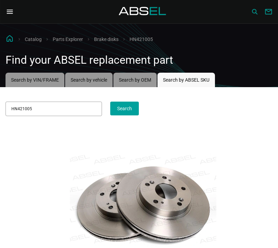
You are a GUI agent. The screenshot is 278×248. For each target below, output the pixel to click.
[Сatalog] (254, 12)
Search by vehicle (89, 80)
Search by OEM (135, 80)
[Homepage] (142, 12)
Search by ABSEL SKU (186, 80)
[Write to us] (268, 12)
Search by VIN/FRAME (35, 80)
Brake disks (106, 39)
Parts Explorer (68, 39)
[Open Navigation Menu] (10, 12)
